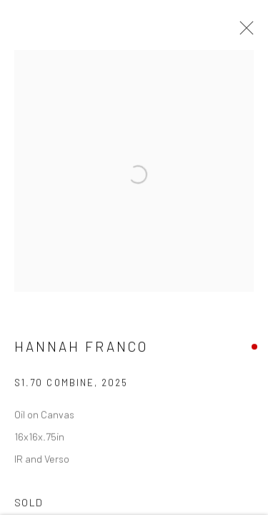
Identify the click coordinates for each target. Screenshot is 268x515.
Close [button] (243, 32)
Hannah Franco (81, 351)
